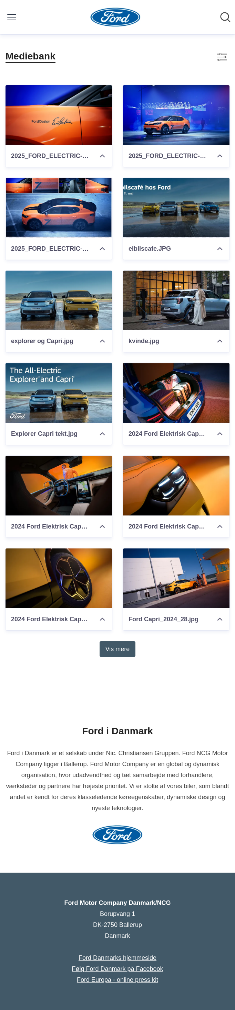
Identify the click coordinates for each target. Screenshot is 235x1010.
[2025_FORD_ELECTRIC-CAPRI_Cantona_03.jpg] (59, 115)
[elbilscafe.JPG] (176, 208)
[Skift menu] (11, 17)
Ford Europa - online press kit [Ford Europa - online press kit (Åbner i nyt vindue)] (117, 979)
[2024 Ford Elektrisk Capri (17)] (176, 393)
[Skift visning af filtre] (221, 57)
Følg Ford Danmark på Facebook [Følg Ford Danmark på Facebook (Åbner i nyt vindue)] (117, 968)
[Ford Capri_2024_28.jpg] (176, 578)
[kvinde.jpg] (176, 300)
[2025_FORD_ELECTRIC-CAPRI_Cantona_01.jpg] (59, 208)
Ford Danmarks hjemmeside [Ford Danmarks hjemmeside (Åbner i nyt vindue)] (117, 957)
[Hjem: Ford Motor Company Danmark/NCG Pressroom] (115, 17)
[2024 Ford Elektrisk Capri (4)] (176, 485)
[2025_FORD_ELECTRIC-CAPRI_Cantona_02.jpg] (176, 115)
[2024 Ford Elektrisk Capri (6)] (59, 485)
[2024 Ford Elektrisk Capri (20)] (59, 578)
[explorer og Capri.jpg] (59, 300)
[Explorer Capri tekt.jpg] (59, 393)
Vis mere (117, 649)
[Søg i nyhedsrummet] (225, 17)
